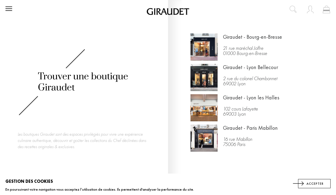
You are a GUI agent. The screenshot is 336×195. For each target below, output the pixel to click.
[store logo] (168, 11)
